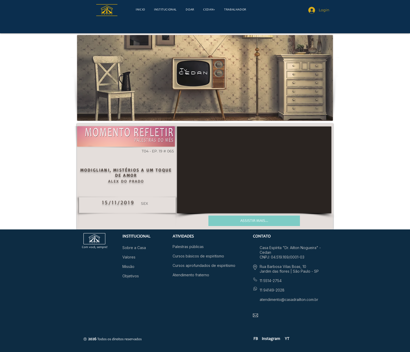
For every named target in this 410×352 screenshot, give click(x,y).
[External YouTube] (254, 169)
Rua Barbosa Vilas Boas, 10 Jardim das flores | (283, 268)
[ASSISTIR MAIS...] (254, 221)
